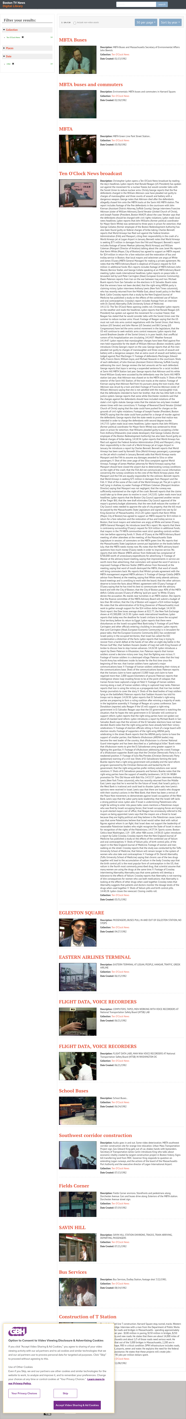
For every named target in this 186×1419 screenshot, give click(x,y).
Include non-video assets (88, 22)
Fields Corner (74, 1186)
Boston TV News (14, 4)
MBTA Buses (73, 40)
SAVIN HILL (72, 1227)
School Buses (73, 1091)
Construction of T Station (87, 1316)
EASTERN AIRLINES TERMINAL (95, 957)
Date (8, 56)
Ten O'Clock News (120, 54)
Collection (12, 29)
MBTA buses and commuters (91, 84)
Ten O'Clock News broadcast (90, 173)
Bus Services (73, 1272)
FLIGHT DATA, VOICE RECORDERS (98, 1001)
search (161, 4)
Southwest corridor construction (95, 1135)
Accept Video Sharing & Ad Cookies (77, 1405)
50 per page (145, 22)
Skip (65, 1393)
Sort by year (169, 22)
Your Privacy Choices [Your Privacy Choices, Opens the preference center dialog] (24, 1393)
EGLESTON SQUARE (81, 912)
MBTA (66, 129)
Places (9, 48)
